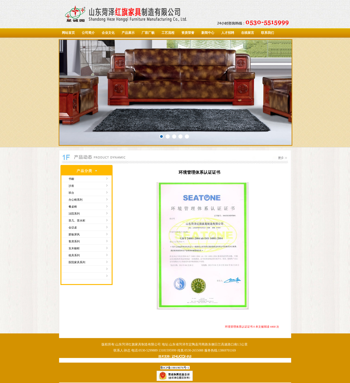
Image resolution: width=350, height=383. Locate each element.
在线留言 (247, 33)
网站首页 (68, 33)
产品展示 (128, 33)
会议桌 (73, 227)
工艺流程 (167, 33)
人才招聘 (227, 33)
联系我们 (267, 33)
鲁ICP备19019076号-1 (174, 367)
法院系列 (74, 213)
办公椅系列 (75, 199)
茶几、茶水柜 (77, 220)
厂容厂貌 (148, 33)
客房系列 (74, 241)
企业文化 (108, 33)
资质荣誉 (187, 33)
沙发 (71, 185)
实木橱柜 (74, 248)
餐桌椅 (73, 206)
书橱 (71, 178)
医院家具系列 (77, 262)
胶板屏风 (74, 234)
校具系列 (74, 255)
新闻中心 (207, 33)
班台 (71, 192)
